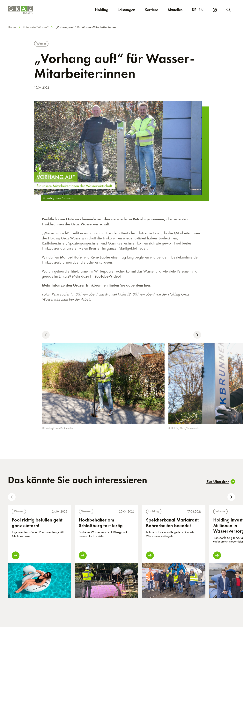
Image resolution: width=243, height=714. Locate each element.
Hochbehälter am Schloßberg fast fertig (101, 522)
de (194, 9)
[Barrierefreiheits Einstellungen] (214, 10)
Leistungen (126, 9)
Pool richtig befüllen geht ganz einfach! (37, 522)
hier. (147, 285)
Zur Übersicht (220, 481)
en (201, 9)
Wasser (41, 43)
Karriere (154, 9)
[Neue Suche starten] (228, 9)
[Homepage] (33, 10)
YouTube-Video (106, 276)
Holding (101, 9)
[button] (46, 335)
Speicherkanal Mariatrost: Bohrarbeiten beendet (172, 522)
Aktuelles (174, 9)
